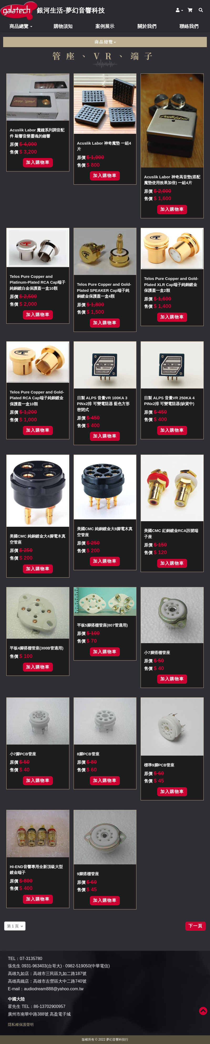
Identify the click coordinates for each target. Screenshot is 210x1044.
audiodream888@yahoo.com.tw (53, 989)
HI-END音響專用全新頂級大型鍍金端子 (36, 869)
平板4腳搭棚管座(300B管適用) (36, 648)
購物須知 (63, 26)
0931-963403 (34, 966)
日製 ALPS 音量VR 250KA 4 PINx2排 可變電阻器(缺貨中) (169, 401)
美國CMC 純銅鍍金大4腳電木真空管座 (37, 539)
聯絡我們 (189, 26)
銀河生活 (71, 10)
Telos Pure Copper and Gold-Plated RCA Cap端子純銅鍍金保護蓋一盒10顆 (37, 398)
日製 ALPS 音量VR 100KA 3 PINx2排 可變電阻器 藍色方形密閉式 (103, 404)
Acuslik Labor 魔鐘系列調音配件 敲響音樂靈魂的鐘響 (37, 133)
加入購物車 (38, 162)
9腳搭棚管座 (88, 873)
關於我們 (146, 26)
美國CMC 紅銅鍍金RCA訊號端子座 (171, 533)
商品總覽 (20, 26)
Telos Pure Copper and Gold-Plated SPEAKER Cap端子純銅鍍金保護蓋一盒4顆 (104, 290)
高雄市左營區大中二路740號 (59, 981)
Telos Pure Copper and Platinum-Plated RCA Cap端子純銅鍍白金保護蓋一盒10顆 (37, 282)
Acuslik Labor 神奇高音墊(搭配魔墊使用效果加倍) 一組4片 (172, 180)
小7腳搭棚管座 (157, 652)
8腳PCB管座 (88, 754)
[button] (177, 10)
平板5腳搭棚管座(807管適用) (102, 625)
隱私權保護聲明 (21, 1024)
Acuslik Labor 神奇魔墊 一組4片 (104, 146)
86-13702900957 (49, 1006)
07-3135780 (31, 958)
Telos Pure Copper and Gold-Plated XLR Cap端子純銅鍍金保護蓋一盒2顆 (171, 284)
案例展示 (104, 26)
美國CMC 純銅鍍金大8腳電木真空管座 (105, 531)
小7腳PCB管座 (23, 754)
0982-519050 (77, 966)
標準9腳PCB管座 (159, 765)
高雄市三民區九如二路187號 (59, 973)
